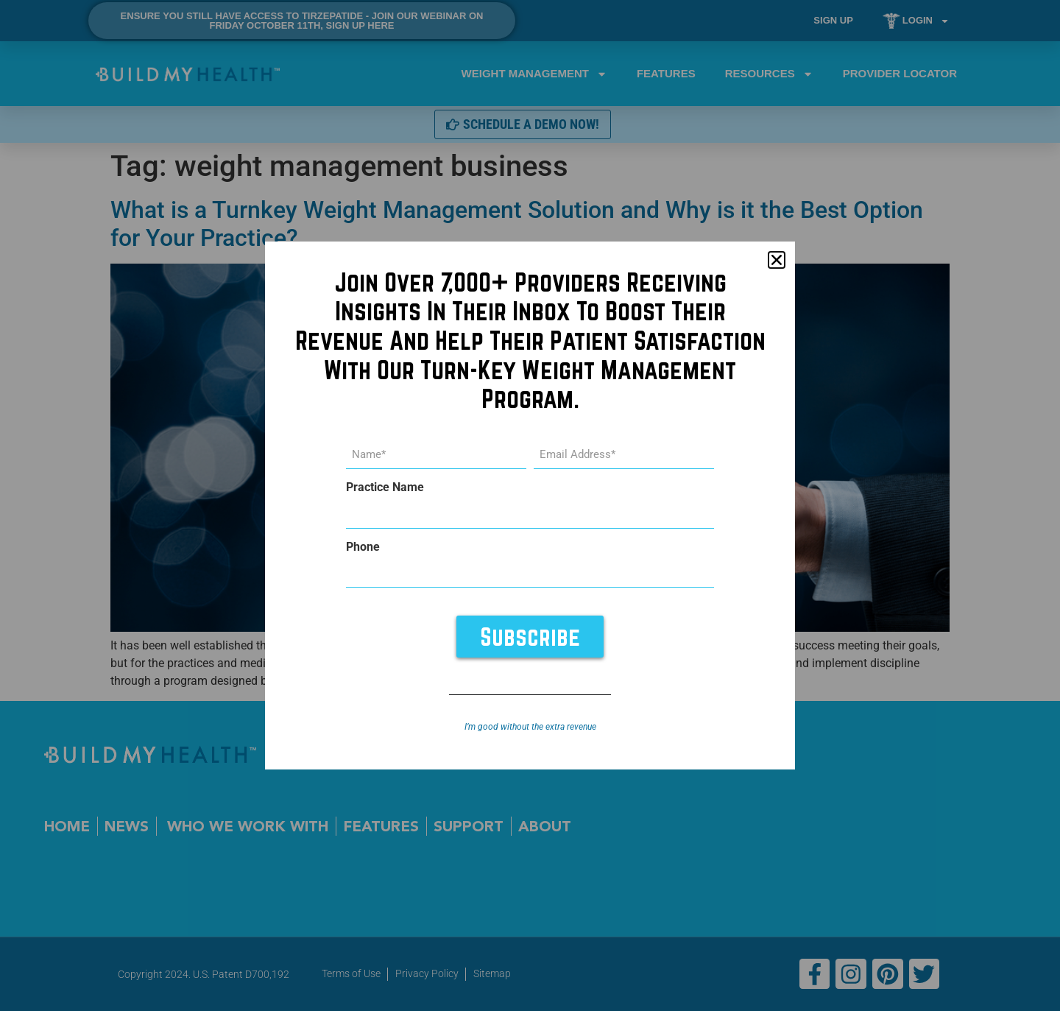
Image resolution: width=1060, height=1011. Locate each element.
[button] (776, 260)
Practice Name (385, 487)
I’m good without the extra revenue (530, 727)
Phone (363, 547)
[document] (530, 505)
